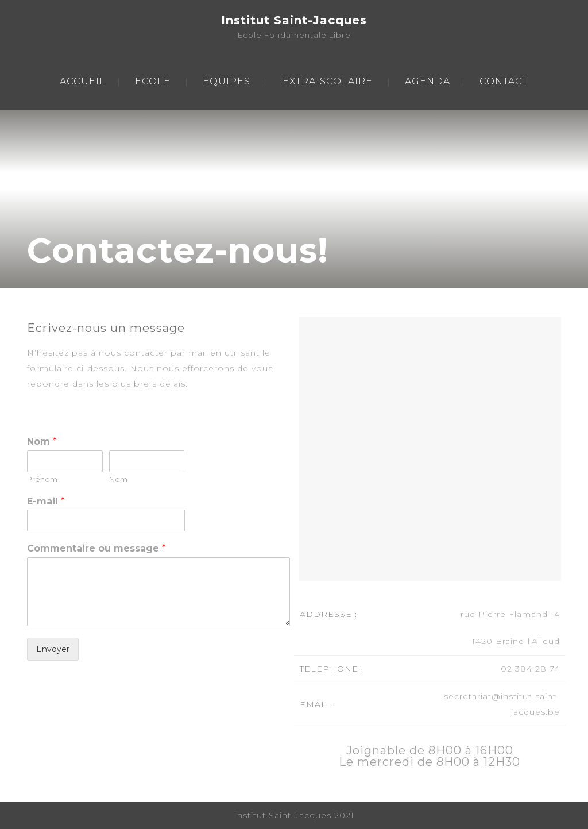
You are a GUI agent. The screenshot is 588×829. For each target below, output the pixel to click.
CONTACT (503, 81)
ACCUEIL (83, 81)
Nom (42, 441)
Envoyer (52, 649)
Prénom (42, 479)
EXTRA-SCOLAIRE (328, 81)
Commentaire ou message (96, 548)
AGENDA (427, 81)
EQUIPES (226, 81)
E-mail (46, 501)
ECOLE (153, 81)
